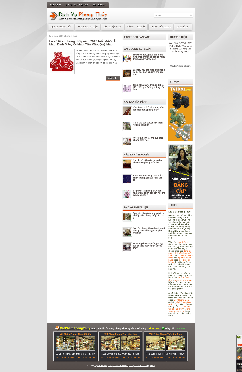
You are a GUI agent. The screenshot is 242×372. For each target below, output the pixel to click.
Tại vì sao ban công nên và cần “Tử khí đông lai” (148, 123)
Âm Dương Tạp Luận (88, 27)
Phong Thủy (55, 5)
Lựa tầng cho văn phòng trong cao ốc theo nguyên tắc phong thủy (148, 245)
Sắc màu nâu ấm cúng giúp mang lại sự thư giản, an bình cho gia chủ (149, 72)
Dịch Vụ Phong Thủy (61, 27)
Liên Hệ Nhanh (99, 5)
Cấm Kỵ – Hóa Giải (136, 27)
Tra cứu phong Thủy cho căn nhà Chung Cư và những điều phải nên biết (149, 230)
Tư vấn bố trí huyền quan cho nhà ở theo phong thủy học (147, 161)
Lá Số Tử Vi (184, 26)
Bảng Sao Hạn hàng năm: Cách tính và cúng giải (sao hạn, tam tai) (148, 177)
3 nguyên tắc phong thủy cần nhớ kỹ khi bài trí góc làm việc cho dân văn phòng (149, 192)
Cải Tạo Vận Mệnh (112, 27)
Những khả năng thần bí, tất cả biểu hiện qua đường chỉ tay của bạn (148, 87)
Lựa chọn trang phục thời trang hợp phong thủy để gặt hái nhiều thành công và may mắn (149, 56)
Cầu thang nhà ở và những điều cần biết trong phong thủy (148, 108)
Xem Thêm (113, 78)
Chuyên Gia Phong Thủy (77, 5)
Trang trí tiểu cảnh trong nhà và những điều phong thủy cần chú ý (148, 215)
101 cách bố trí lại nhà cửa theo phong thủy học (148, 139)
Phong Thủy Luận (162, 26)
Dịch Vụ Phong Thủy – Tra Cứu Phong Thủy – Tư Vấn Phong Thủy (124, 365)
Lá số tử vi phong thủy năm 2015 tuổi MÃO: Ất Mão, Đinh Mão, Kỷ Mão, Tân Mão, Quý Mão (83, 43)
